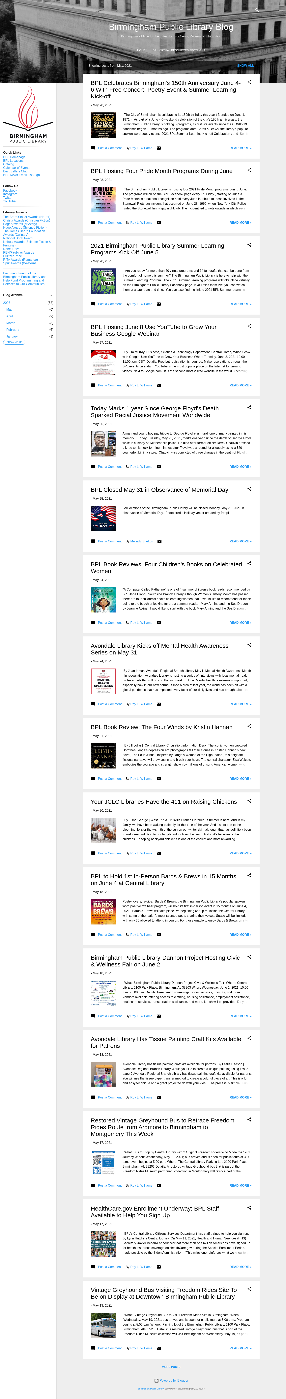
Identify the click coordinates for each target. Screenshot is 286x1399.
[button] (249, 83)
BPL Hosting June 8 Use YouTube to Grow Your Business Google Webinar (153, 330)
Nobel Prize (11, 249)
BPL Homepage (14, 157)
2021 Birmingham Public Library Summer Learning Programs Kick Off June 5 (157, 249)
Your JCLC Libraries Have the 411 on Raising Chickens (164, 801)
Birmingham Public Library (150, 1389)
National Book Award (18, 238)
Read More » (241, 148)
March (10, 323)
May (9, 309)
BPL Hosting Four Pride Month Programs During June (162, 171)
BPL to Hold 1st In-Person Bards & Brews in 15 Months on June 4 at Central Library (163, 879)
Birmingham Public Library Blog (171, 27)
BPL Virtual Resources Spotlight (179, 50)
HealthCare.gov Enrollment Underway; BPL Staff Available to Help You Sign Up (155, 1211)
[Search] (257, 11)
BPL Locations (13, 160)
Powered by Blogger (171, 1380)
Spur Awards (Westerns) (20, 263)
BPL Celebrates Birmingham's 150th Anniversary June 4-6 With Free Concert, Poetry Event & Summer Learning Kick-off (166, 90)
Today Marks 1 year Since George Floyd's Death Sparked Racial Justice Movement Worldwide (155, 411)
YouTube (9, 201)
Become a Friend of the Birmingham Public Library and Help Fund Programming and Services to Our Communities (24, 279)
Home (141, 50)
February (12, 329)
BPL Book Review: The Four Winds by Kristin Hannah (162, 727)
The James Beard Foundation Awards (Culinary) (24, 232)
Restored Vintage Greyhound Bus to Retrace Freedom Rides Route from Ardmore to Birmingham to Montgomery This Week (162, 1127)
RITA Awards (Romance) (20, 259)
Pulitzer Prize (12, 256)
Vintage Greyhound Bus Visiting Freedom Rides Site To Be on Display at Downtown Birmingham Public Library (164, 1293)
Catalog (8, 164)
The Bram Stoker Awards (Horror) (26, 217)
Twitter (8, 197)
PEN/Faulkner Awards (18, 252)
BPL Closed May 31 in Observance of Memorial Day (159, 489)
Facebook (10, 190)
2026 (6, 302)
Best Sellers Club (15, 171)
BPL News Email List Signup (23, 175)
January (12, 336)
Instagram (10, 194)
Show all (245, 65)
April (9, 316)
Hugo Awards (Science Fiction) (24, 227)
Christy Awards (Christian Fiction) (26, 220)
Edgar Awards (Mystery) (20, 224)
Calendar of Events (16, 167)
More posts (171, 1367)
